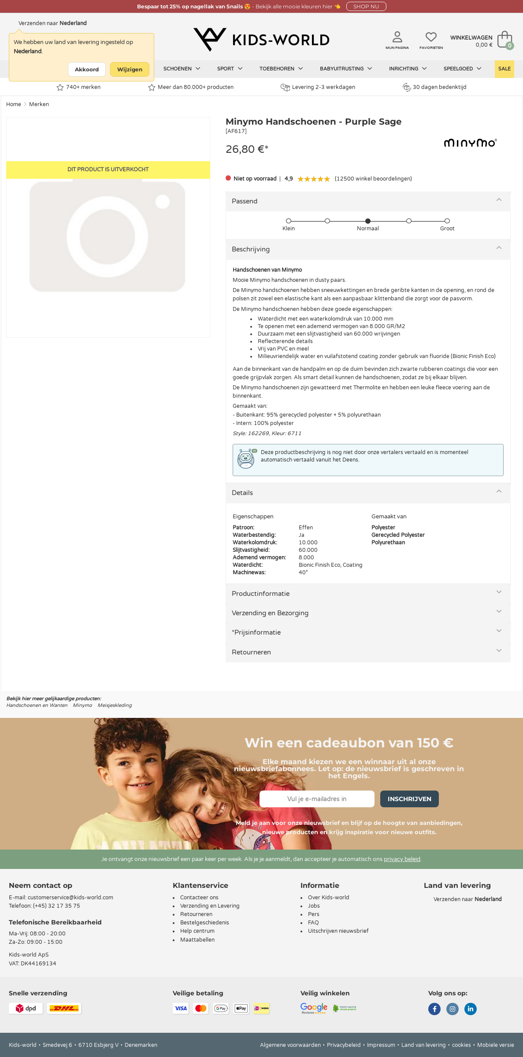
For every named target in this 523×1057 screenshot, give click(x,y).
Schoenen (181, 69)
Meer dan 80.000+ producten (191, 87)
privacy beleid (402, 859)
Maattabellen (197, 940)
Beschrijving (251, 249)
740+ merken (78, 87)
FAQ (313, 923)
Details (242, 493)
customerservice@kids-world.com (70, 897)
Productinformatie (260, 594)
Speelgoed (463, 69)
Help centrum (197, 931)
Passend (244, 201)
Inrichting (408, 69)
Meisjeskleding (114, 705)
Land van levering (423, 1045)
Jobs (314, 906)
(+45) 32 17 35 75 (56, 906)
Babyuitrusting (346, 69)
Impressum (381, 1045)
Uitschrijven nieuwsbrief (338, 931)
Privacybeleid (344, 1045)
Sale (504, 69)
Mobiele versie (495, 1045)
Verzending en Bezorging (270, 613)
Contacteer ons (199, 897)
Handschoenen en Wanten (36, 705)
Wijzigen (129, 69)
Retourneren (251, 652)
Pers (313, 914)
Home (13, 104)
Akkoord (87, 69)
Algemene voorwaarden (290, 1045)
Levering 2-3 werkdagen (318, 87)
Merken (39, 104)
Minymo (82, 705)
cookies (461, 1045)
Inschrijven (409, 799)
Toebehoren (281, 69)
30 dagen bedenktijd (435, 87)
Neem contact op (40, 885)
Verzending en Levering (210, 906)
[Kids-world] (261, 40)
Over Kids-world (328, 897)
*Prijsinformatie (256, 632)
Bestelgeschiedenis (204, 923)
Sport (230, 69)
